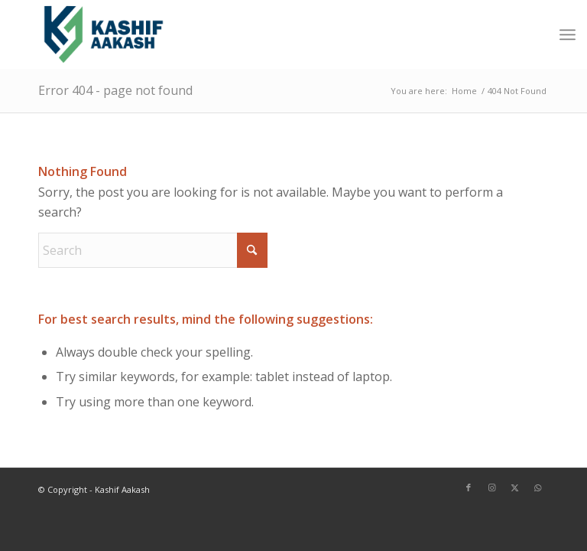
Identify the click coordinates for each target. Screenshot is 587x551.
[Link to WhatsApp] (537, 487)
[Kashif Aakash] (103, 34)
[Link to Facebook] (468, 487)
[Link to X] (514, 487)
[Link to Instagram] (491, 487)
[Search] (153, 250)
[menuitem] (567, 34)
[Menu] (567, 34)
